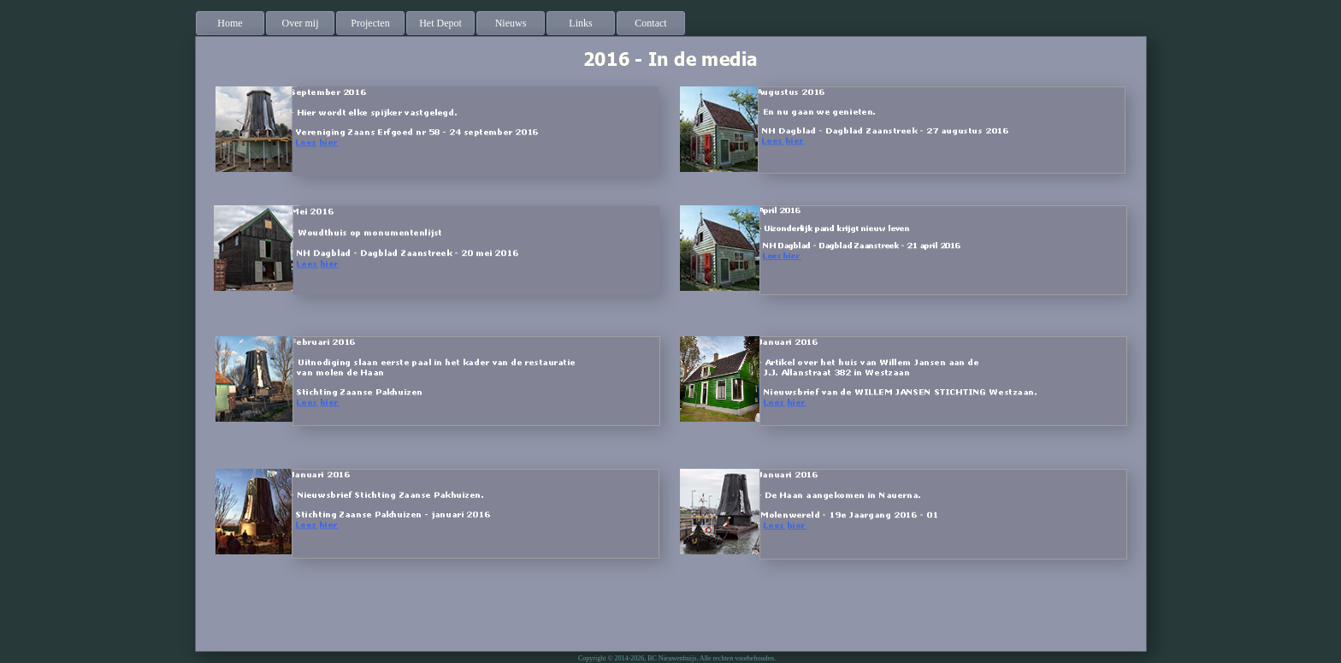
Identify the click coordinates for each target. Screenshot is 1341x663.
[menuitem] (231, 23)
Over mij (300, 23)
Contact (650, 23)
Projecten (370, 23)
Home (229, 23)
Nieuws (511, 23)
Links (580, 23)
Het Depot (440, 23)
